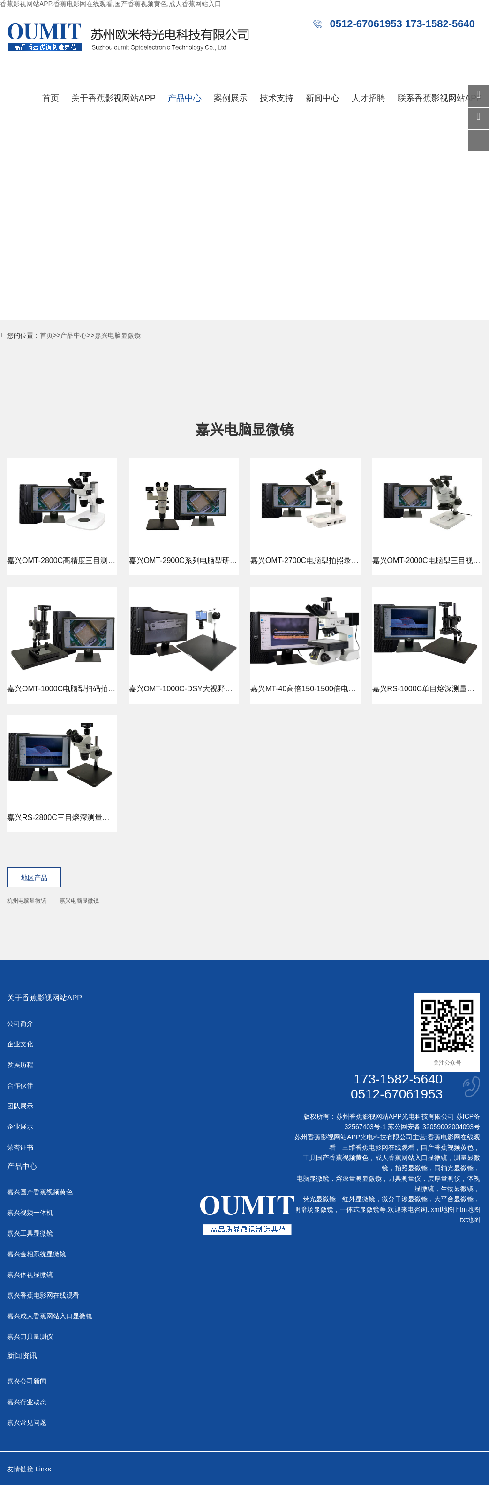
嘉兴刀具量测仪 (30, 1336)
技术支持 (276, 98)
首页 (50, 98)
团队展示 (20, 1106)
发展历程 (20, 1064)
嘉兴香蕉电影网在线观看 (43, 1295)
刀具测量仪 (404, 1178)
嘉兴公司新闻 (26, 1381)
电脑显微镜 (312, 1178)
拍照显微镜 (411, 1168)
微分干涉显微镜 (405, 1199)
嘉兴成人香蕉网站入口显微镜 (49, 1316)
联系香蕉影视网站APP (440, 98)
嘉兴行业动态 (26, 1402)
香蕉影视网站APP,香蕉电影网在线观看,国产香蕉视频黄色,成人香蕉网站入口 (110, 4)
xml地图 (442, 1209)
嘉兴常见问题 (26, 1422)
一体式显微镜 (359, 1209)
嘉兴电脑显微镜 (118, 335)
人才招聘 (368, 98)
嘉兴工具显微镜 (30, 1233)
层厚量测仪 (444, 1178)
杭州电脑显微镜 (26, 900)
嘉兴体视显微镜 (30, 1274)
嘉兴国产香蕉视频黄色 (40, 1192)
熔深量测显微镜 (359, 1178)
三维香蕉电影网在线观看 (378, 1147)
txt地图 (470, 1219)
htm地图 (468, 1209)
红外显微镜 (358, 1199)
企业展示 (20, 1126)
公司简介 (20, 1023)
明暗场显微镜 (313, 1209)
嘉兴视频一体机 (30, 1212)
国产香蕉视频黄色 (447, 1147)
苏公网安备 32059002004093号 (433, 1126)
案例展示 (231, 98)
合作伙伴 (20, 1085)
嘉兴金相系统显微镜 (36, 1254)
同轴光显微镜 (454, 1168)
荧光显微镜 (319, 1199)
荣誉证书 (20, 1147)
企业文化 (20, 1044)
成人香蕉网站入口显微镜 (411, 1157)
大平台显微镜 (454, 1199)
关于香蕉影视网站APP (113, 98)
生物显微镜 (457, 1188)
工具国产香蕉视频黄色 (336, 1157)
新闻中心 (322, 98)
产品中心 (185, 98)
